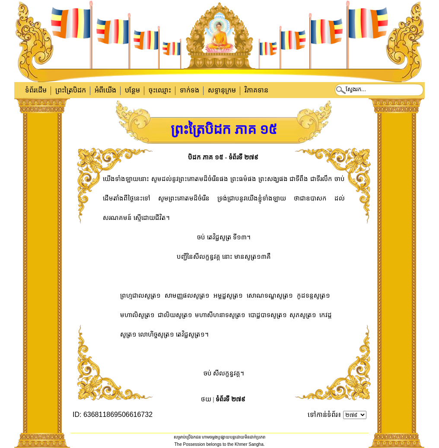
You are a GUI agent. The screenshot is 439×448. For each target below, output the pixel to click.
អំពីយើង (105, 90)
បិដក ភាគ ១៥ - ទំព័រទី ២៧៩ (223, 157)
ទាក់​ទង (189, 90)
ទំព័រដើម (36, 90)
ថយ (206, 399)
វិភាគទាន (256, 90)
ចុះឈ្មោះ (160, 90)
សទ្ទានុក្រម (222, 90)
